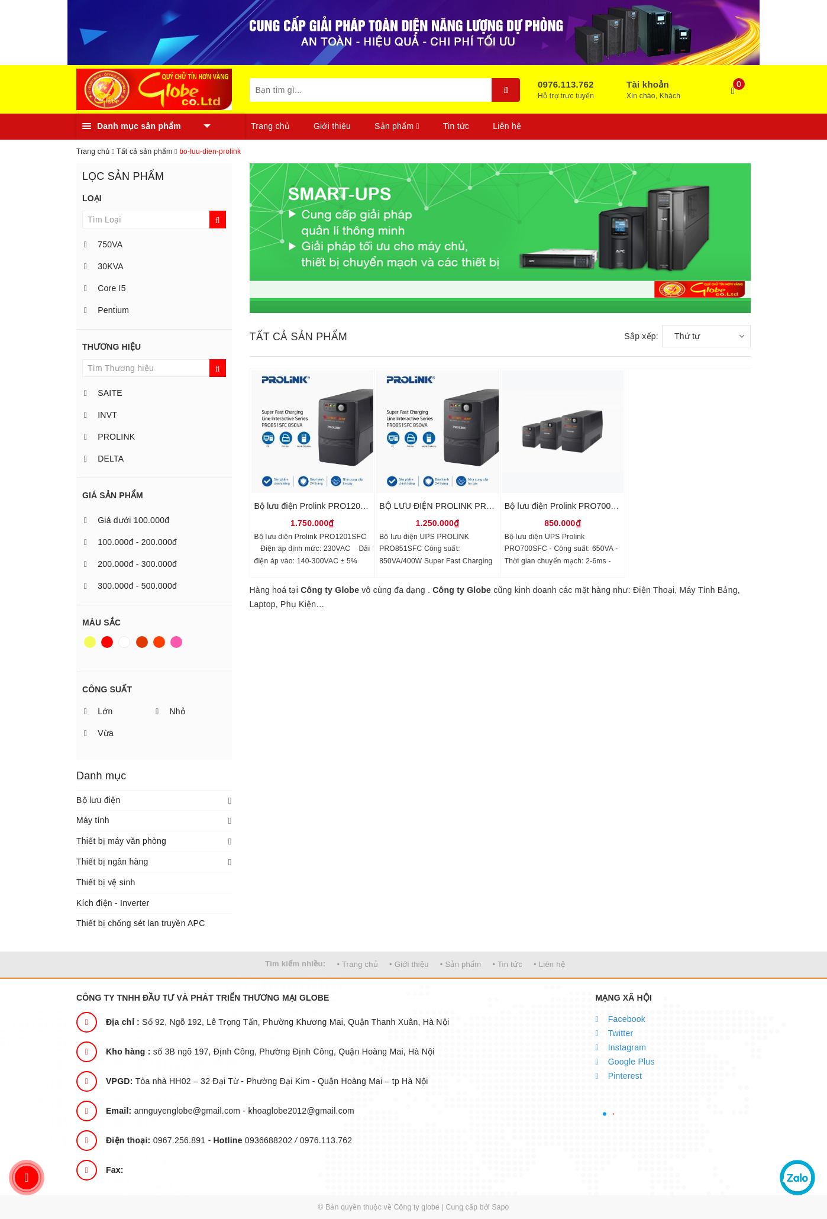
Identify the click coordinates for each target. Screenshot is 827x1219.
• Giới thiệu (409, 964)
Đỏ (107, 642)
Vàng (90, 642)
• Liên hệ (549, 964)
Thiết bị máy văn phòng (121, 841)
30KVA (104, 266)
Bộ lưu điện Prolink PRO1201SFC (318, 506)
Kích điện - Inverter (113, 903)
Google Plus (625, 1061)
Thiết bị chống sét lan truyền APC (140, 923)
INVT (100, 415)
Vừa (99, 733)
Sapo (500, 1207)
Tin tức (456, 126)
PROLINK (109, 436)
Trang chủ (270, 126)
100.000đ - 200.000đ (130, 542)
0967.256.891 (157, 1140)
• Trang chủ (357, 964)
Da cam (159, 642)
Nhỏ (170, 711)
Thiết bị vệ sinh (105, 882)
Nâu (142, 642)
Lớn (98, 711)
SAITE (103, 393)
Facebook (621, 1019)
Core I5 (105, 288)
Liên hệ (507, 126)
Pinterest (619, 1076)
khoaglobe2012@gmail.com (301, 1110)
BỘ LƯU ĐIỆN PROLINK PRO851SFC (451, 506)
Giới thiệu (332, 126)
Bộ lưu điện (98, 800)
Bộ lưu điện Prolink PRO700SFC (566, 506)
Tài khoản (647, 84)
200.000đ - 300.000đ (130, 564)
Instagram (621, 1047)
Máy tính (92, 820)
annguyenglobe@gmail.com (174, 1110)
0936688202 (254, 1140)
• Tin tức (507, 964)
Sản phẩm (396, 126)
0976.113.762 (566, 84)
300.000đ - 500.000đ (130, 586)
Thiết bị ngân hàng (112, 861)
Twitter (615, 1033)
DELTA (104, 458)
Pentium (106, 310)
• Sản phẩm (460, 964)
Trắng (124, 642)
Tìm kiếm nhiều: (295, 963)
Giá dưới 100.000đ (126, 520)
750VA (103, 244)
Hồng (176, 642)
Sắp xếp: (641, 336)
